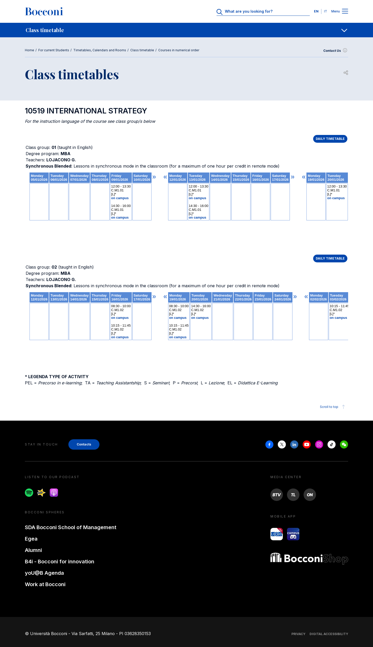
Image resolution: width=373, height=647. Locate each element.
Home (29, 50)
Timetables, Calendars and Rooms (99, 50)
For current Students (53, 50)
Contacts (84, 444)
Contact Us (335, 51)
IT (325, 11)
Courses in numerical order (178, 50)
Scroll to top (333, 407)
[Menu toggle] (345, 11)
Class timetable (142, 50)
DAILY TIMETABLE (330, 139)
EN (316, 11)
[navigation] (186, 30)
